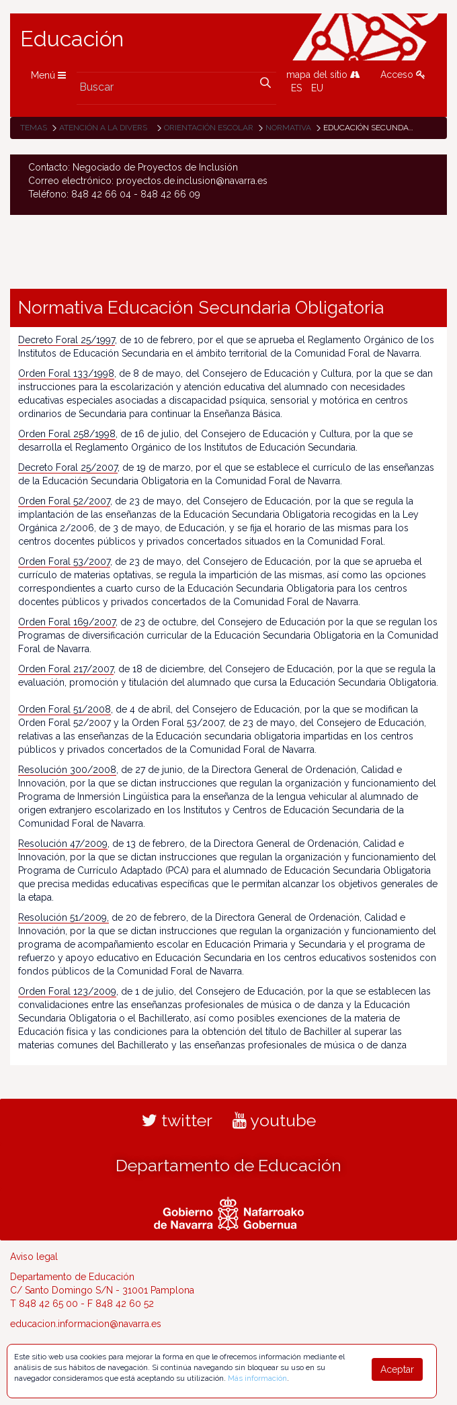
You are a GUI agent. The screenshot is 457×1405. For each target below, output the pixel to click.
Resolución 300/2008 (67, 769)
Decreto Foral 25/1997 (66, 339)
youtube (274, 1120)
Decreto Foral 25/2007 (68, 467)
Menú (48, 75)
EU (317, 88)
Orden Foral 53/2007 (64, 561)
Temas (33, 127)
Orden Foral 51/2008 (64, 709)
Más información (257, 1378)
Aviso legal (34, 1256)
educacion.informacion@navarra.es (85, 1323)
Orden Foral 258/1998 (67, 433)
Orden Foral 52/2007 (64, 501)
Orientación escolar (208, 127)
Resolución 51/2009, (63, 917)
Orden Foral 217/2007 (66, 669)
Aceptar (397, 1369)
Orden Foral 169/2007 (67, 622)
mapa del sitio (323, 74)
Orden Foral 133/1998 (66, 373)
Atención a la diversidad (112, 127)
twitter (177, 1120)
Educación (72, 39)
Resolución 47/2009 (63, 843)
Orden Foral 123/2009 (67, 991)
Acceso (402, 74)
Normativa (288, 127)
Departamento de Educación (228, 1165)
